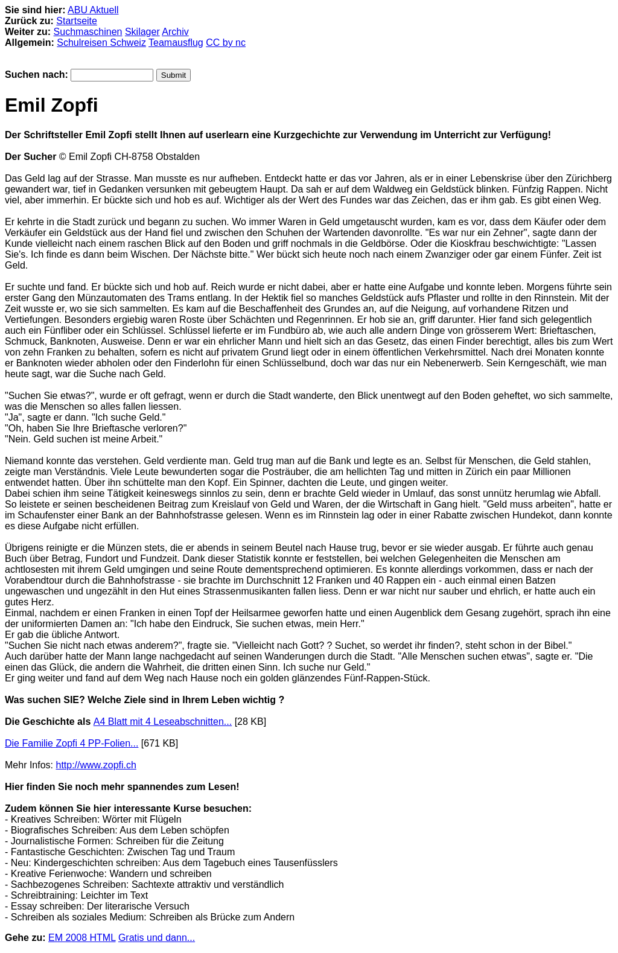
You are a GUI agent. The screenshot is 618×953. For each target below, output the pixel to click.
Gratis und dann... (156, 937)
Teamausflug (175, 42)
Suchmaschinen (88, 32)
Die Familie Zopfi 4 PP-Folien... (71, 743)
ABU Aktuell (93, 10)
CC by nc (226, 42)
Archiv (175, 32)
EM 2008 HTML (81, 937)
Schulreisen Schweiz (101, 42)
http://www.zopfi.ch (96, 765)
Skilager (142, 32)
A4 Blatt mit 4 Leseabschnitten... (163, 721)
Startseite (76, 21)
